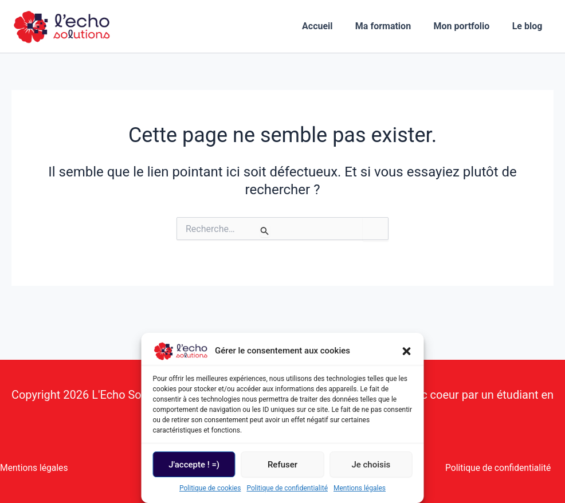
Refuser (282, 464)
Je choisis (370, 464)
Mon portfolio (468, 26)
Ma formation (393, 26)
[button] (407, 351)
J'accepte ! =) (193, 464)
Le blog (529, 26)
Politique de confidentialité (287, 488)
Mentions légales (359, 488)
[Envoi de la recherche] (264, 231)
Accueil (332, 26)
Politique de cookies (210, 488)
